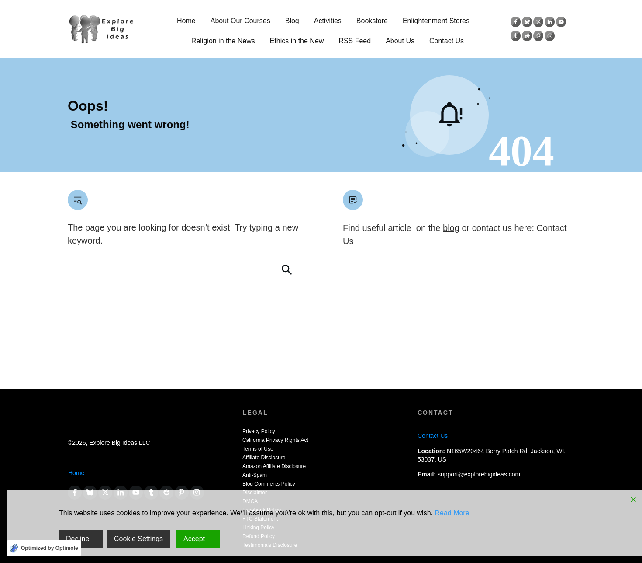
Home (76, 472)
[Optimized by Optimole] (44, 548)
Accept (194, 538)
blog (451, 228)
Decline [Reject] (77, 538)
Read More (452, 513)
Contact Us (433, 435)
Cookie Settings (138, 538)
